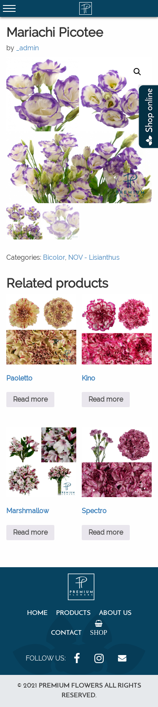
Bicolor (54, 257)
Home (37, 613)
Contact (66, 633)
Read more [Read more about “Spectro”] (105, 532)
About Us (115, 613)
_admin (27, 48)
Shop (98, 632)
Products (73, 613)
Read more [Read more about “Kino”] (105, 399)
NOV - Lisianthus (94, 257)
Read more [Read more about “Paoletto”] (30, 399)
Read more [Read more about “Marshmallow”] (30, 532)
